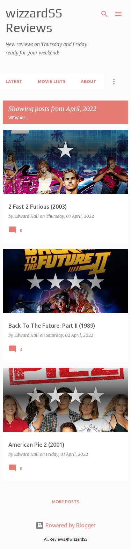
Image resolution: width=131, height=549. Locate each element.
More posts (65, 501)
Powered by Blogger (66, 525)
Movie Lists (51, 81)
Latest (14, 81)
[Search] (104, 14)
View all (17, 118)
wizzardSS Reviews (34, 20)
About (88, 81)
